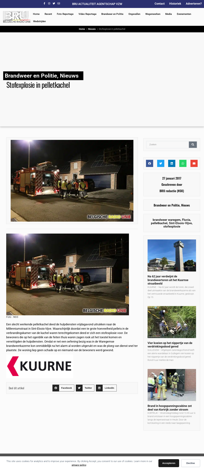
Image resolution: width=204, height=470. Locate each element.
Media (168, 14)
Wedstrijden (39, 21)
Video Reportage (87, 14)
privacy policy (79, 465)
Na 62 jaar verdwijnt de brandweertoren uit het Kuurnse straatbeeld (168, 280)
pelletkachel (159, 223)
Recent (48, 14)
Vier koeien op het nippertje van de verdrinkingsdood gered (170, 344)
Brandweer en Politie (112, 14)
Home (36, 14)
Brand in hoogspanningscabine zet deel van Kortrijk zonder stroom (170, 407)
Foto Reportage (65, 14)
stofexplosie (171, 226)
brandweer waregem (166, 220)
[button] (63, 388)
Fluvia (186, 220)
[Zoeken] (193, 144)
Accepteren (168, 463)
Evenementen (184, 14)
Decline (190, 463)
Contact (160, 3)
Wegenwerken (152, 14)
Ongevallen (134, 14)
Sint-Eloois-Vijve (180, 223)
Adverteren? (194, 3)
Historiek (175, 3)
